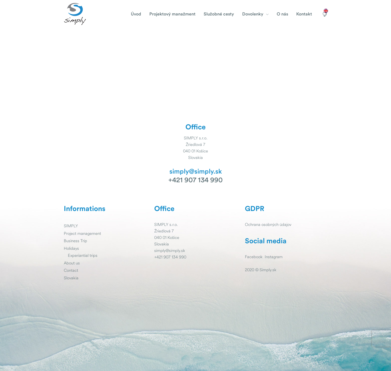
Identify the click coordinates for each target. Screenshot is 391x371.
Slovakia (71, 277)
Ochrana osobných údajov (268, 224)
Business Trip (75, 240)
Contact (71, 270)
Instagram (274, 256)
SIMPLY (71, 225)
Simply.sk (268, 269)
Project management (82, 233)
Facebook (254, 256)
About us (72, 263)
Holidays (71, 248)
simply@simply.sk (195, 171)
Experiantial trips (82, 255)
